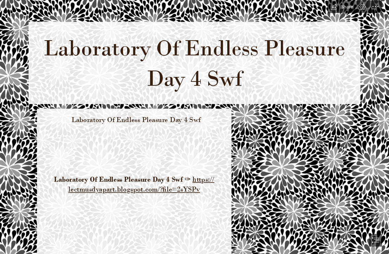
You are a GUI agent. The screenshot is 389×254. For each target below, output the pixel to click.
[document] (194, 127)
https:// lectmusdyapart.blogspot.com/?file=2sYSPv (141, 184)
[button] (342, 6)
